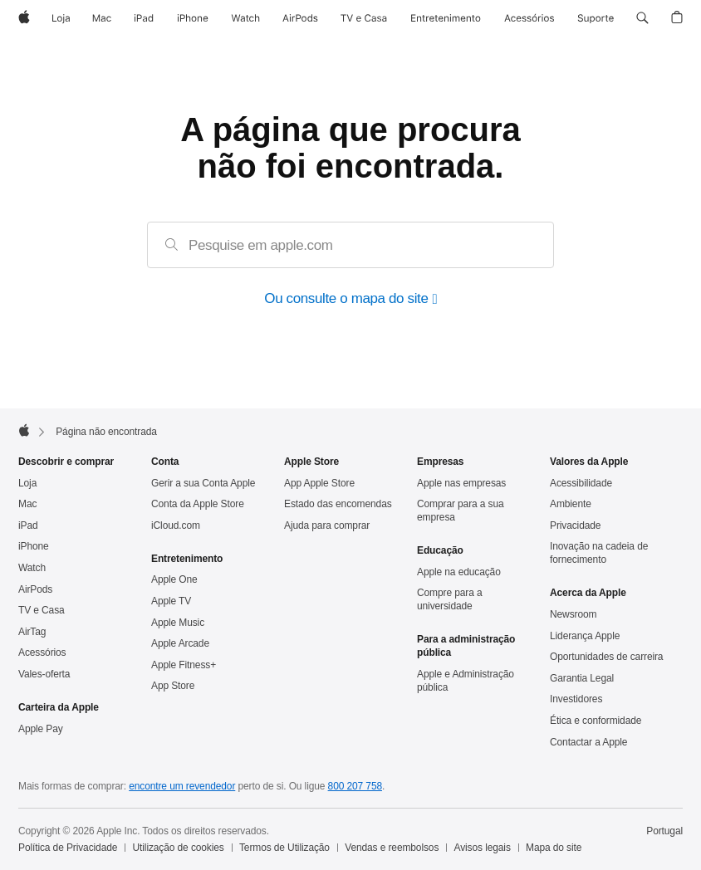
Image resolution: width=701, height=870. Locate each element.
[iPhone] (192, 18)
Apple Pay (40, 729)
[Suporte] (595, 18)
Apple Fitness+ (183, 665)
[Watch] (245, 18)
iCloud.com (175, 525)
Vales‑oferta (44, 674)
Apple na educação (459, 572)
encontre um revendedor (182, 786)
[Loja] (61, 18)
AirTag (32, 632)
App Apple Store (319, 483)
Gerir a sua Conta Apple (203, 483)
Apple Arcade (180, 643)
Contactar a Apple (588, 742)
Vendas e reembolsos (392, 847)
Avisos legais (482, 847)
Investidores (576, 699)
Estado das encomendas (338, 504)
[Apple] (24, 18)
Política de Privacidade (67, 847)
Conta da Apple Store (197, 504)
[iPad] (143, 18)
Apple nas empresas (461, 483)
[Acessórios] (529, 18)
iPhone (33, 546)
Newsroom (573, 614)
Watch (32, 568)
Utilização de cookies (178, 847)
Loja (27, 483)
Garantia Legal (582, 678)
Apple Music (177, 622)
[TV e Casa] (364, 18)
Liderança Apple (585, 636)
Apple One (174, 579)
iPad (28, 525)
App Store (172, 686)
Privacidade (575, 525)
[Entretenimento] (445, 18)
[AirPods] (300, 18)
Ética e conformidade (595, 720)
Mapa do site (553, 847)
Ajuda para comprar (327, 525)
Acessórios (42, 652)
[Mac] (102, 18)
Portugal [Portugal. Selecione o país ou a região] (664, 831)
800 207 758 (355, 786)
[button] (642, 18)
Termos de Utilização (284, 847)
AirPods (35, 589)
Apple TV (171, 601)
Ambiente (570, 504)
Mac (27, 504)
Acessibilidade (581, 483)
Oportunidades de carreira (606, 656)
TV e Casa (41, 610)
